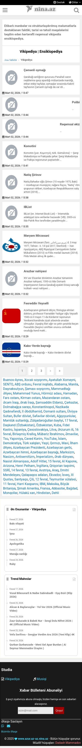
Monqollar (10, 493)
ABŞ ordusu (22, 384)
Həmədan (70, 393)
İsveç (65, 475)
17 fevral (71, 420)
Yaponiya (16, 439)
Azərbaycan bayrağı (44, 452)
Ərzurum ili (65, 429)
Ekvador (54, 475)
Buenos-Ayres (13, 380)
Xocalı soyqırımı (35, 380)
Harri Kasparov (27, 484)
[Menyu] (5, 10)
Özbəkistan (44, 425)
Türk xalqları (31, 443)
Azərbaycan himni (16, 452)
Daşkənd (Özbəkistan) (19, 425)
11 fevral (9, 484)
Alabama (60, 384)
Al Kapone (69, 461)
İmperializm (44, 457)
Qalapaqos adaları (35, 475)
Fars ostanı (11, 398)
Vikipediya (12, 679)
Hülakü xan (27, 493)
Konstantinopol (43, 407)
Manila (73, 384)
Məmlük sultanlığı (16, 420)
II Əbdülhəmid (32, 411)
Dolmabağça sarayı (17, 407)
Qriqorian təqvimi (62, 466)
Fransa (45, 488)
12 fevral (41, 479)
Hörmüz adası (51, 393)
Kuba (57, 425)
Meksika (53, 484)
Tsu (5, 439)
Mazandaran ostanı (56, 398)
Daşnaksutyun (13, 389)
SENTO (8, 384)
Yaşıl (45, 443)
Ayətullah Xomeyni (62, 380)
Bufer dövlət (22, 416)
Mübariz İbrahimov (50, 434)
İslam (62, 439)
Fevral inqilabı (43, 384)
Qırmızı (55, 443)
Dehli (55, 493)
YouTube (50, 439)
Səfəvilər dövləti (43, 416)
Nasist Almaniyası (16, 461)
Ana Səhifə (10, 59)
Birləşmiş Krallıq (24, 434)
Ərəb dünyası (63, 457)
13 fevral (31, 470)
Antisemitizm (25, 457)
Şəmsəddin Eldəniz (49, 402)
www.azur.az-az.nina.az (31, 738)
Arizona (8, 466)
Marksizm (67, 452)
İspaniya (20, 429)
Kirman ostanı (30, 398)
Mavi (65, 443)
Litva (53, 429)
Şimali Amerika (28, 488)
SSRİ (6, 470)
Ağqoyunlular (66, 416)
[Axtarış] (76, 10)
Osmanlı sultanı (54, 411)
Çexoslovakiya (37, 429)
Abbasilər (58, 488)
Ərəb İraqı (27, 402)
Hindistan (43, 493)
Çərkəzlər (71, 402)
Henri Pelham (25, 466)
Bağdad (71, 488)
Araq (55, 470)
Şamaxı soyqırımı (37, 389)
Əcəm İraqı (11, 402)
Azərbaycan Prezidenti (29, 447)
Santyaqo (21, 479)
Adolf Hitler (38, 461)
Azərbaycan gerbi (58, 447)
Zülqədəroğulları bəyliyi (46, 420)
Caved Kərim (33, 439)
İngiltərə (42, 466)
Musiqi (41, 679)
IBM (42, 484)
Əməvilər (71, 434)
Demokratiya (12, 443)
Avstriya (45, 470)
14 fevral (17, 470)
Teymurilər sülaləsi (62, 479)
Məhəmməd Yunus (26, 393)
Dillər (75, 2)
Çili (31, 479)
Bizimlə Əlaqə (9, 731)
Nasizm (8, 457)
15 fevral (54, 461)
